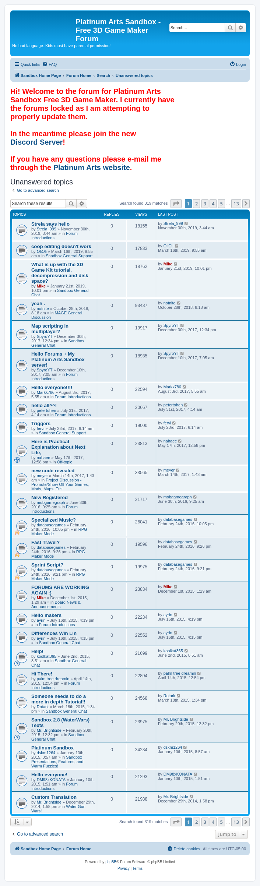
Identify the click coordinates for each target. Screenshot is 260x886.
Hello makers (46, 615)
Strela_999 (46, 229)
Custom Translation (54, 797)
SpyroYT (45, 336)
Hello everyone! (49, 774)
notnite (43, 308)
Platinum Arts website (91, 167)
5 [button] (221, 203)
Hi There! (41, 674)
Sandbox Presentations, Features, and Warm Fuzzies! (57, 761)
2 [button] (196, 203)
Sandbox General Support (69, 256)
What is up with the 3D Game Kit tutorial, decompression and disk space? (59, 273)
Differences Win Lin (54, 633)
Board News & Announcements (56, 604)
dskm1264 (46, 753)
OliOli (42, 251)
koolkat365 (46, 656)
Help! (37, 651)
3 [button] (205, 203)
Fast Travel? (45, 542)
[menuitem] (49, 64)
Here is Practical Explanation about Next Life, (58, 447)
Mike (41, 286)
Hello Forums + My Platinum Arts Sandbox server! (58, 359)
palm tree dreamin (53, 679)
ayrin (41, 620)
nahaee (43, 457)
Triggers (40, 423)
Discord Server (36, 142)
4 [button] (213, 203)
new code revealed (52, 470)
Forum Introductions (73, 397)
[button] (176, 203)
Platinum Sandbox (52, 748)
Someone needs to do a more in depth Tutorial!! (58, 699)
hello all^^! (44, 405)
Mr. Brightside (49, 730)
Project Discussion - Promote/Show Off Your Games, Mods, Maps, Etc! (60, 484)
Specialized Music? (53, 520)
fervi (41, 428)
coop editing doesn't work (61, 246)
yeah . (38, 303)
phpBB (110, 862)
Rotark (43, 707)
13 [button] (236, 203)
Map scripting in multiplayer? (49, 328)
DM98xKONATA (51, 779)
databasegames (51, 525)
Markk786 (46, 392)
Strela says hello (50, 224)
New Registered (49, 497)
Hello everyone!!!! (51, 387)
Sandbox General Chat (59, 642)
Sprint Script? (47, 565)
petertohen (46, 410)
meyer (42, 475)
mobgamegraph (51, 502)
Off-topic (64, 462)
